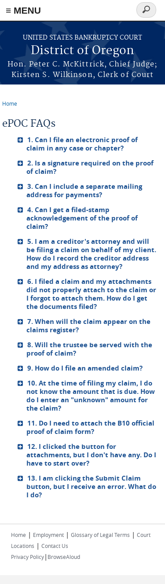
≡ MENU (23, 10)
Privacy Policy (27, 556)
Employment (48, 534)
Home (9, 103)
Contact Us (54, 545)
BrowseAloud (64, 556)
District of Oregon (82, 51)
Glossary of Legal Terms (100, 534)
